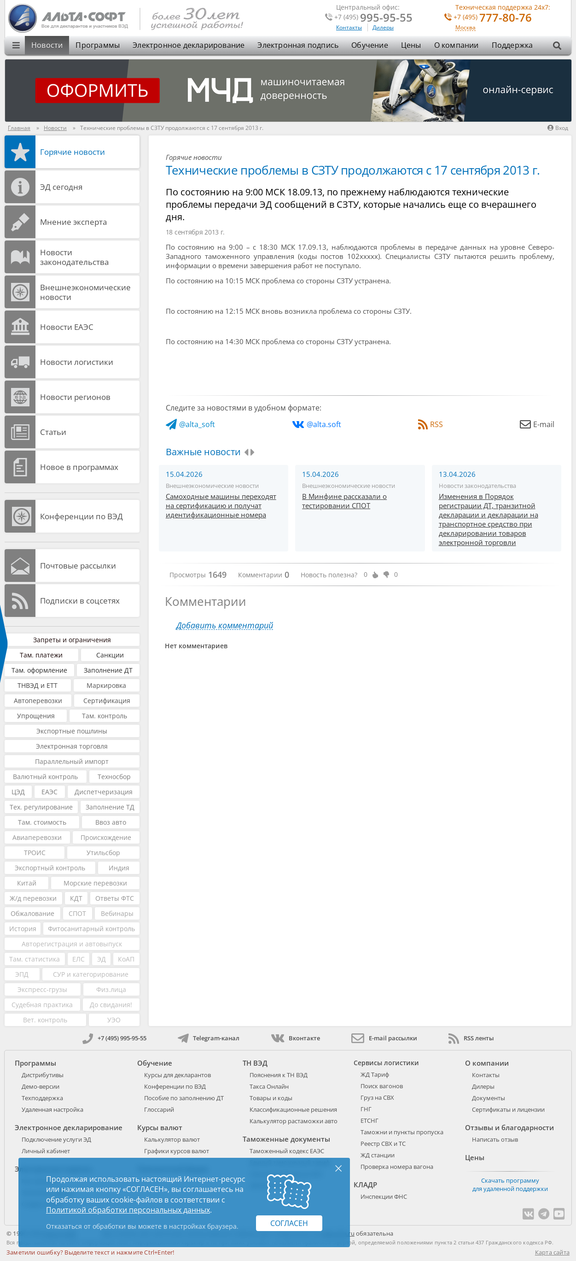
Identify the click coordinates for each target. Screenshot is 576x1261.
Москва (465, 28)
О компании (456, 45)
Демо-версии (40, 1086)
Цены (411, 45)
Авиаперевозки (37, 837)
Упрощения (36, 715)
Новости (47, 45)
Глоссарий (159, 1109)
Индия (119, 867)
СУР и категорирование (90, 974)
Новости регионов (75, 397)
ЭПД (22, 974)
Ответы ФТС (114, 898)
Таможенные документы (286, 1139)
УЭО (114, 1019)
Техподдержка (42, 1098)
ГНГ (366, 1109)
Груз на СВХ (377, 1097)
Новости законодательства (74, 257)
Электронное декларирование (188, 45)
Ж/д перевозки (33, 898)
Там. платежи (41, 655)
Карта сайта (552, 1252)
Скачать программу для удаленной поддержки (510, 1184)
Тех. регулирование (41, 807)
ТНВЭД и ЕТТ (37, 685)
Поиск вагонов (382, 1086)
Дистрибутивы (43, 1075)
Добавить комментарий (224, 625)
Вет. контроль (45, 1019)
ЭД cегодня (61, 187)
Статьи (53, 432)
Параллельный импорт (72, 761)
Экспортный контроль (50, 867)
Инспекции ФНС (384, 1196)
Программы (98, 45)
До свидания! (111, 1004)
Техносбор (114, 776)
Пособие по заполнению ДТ (184, 1098)
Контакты (349, 27)
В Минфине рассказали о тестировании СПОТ (344, 501)
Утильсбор (103, 852)
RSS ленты (471, 1038)
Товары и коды (271, 1098)
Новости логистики (76, 362)
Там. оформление (39, 670)
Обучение (369, 45)
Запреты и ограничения (72, 639)
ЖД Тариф (375, 1074)
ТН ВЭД (255, 1062)
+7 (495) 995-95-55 (114, 1038)
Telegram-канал (208, 1038)
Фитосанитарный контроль (91, 928)
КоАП (126, 959)
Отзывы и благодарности (509, 1127)
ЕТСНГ (369, 1120)
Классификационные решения (293, 1109)
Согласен (289, 1223)
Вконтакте (295, 1038)
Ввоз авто (110, 822)
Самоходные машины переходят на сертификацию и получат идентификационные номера (221, 505)
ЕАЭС (49, 791)
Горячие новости (72, 152)
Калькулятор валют (172, 1139)
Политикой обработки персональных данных (128, 1210)
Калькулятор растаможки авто (293, 1121)
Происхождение (106, 837)
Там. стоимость (42, 822)
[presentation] (246, 452)
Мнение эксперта (73, 222)
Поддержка (512, 45)
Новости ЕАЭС (66, 327)
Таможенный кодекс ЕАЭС (287, 1151)
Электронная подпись (297, 45)
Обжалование (32, 913)
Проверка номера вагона (397, 1166)
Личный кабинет (46, 1151)
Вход (557, 128)
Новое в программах (79, 467)
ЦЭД (18, 791)
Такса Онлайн (269, 1086)
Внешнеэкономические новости (85, 292)
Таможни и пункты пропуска (402, 1132)
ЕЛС (78, 959)
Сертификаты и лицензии (508, 1109)
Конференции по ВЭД (81, 516)
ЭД (101, 959)
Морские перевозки (95, 883)
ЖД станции (378, 1155)
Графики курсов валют (176, 1151)
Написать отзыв (495, 1139)
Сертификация (106, 700)
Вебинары (117, 913)
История (22, 928)
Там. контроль (104, 715)
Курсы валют (159, 1127)
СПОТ (77, 913)
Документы (488, 1098)
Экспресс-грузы (42, 989)
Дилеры (383, 27)
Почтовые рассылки (78, 565)
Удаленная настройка (52, 1109)
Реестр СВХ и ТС (383, 1143)
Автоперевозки (38, 700)
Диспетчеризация (104, 791)
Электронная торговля (72, 746)
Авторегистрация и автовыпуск (72, 943)
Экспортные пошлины (71, 731)
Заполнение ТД (110, 807)
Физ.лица (111, 989)
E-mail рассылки (384, 1038)
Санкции (110, 655)
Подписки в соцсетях (80, 600)
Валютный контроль (45, 776)
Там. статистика (34, 959)
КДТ (76, 898)
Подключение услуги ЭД (56, 1139)
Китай (26, 883)
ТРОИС (35, 852)
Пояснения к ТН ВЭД (279, 1075)
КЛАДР (365, 1184)
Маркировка (106, 685)
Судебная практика (42, 1004)
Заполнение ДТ (108, 670)
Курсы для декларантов (177, 1075)
